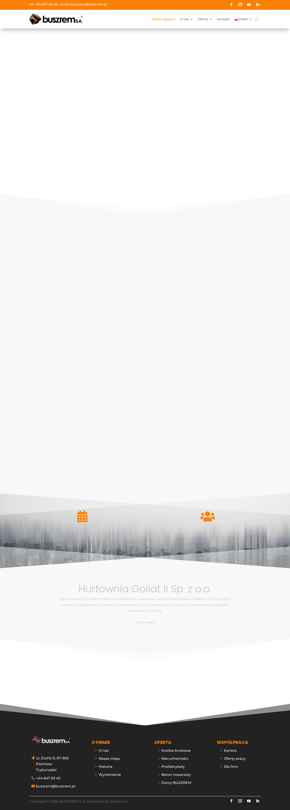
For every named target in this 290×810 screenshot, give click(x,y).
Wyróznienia (110, 775)
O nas (184, 19)
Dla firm (231, 767)
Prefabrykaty (173, 767)
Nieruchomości (174, 759)
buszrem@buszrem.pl (89, 4)
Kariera (230, 750)
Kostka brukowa (176, 750)
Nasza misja (109, 759)
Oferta (203, 19)
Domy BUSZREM (176, 783)
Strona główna (163, 19)
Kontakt (223, 19)
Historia (105, 767)
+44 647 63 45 (46, 4)
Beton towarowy (176, 775)
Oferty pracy (235, 759)
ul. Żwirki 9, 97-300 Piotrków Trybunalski (52, 764)
